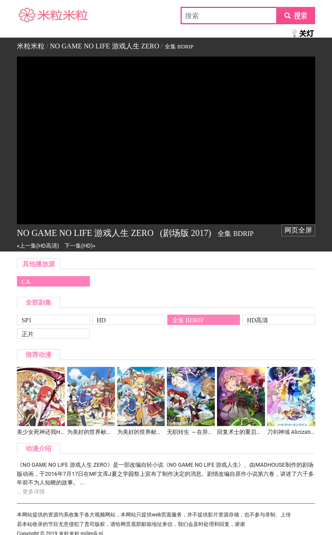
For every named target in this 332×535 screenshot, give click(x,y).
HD (101, 320)
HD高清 (257, 320)
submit (295, 15)
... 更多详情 (31, 491)
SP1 (27, 320)
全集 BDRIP (188, 320)
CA (26, 281)
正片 (28, 334)
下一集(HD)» (79, 245)
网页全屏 (298, 230)
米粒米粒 (31, 15)
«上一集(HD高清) (38, 245)
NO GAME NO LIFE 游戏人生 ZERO (104, 46)
